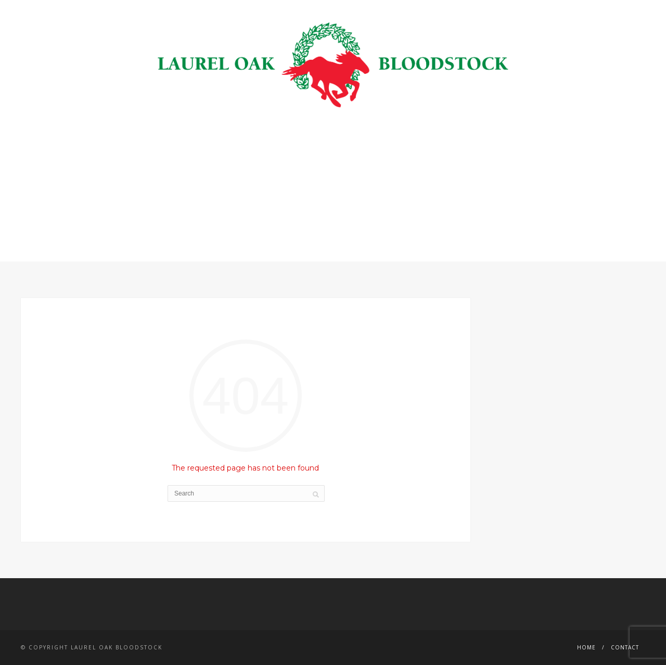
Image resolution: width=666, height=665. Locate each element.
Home (586, 647)
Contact (625, 647)
